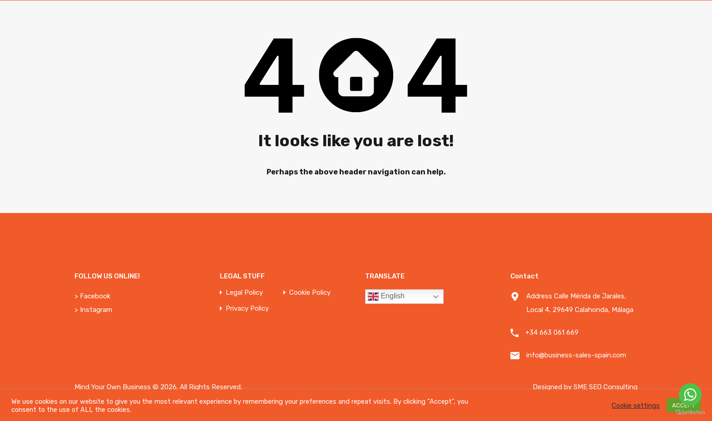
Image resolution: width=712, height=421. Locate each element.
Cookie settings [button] (636, 405)
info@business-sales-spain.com (576, 355)
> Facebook (92, 296)
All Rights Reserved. (211, 387)
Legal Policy (244, 292)
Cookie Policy (310, 292)
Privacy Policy (247, 308)
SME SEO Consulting (606, 387)
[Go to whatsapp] (690, 394)
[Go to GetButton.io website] (690, 412)
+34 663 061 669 (551, 332)
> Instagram (93, 310)
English (386, 296)
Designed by (553, 387)
